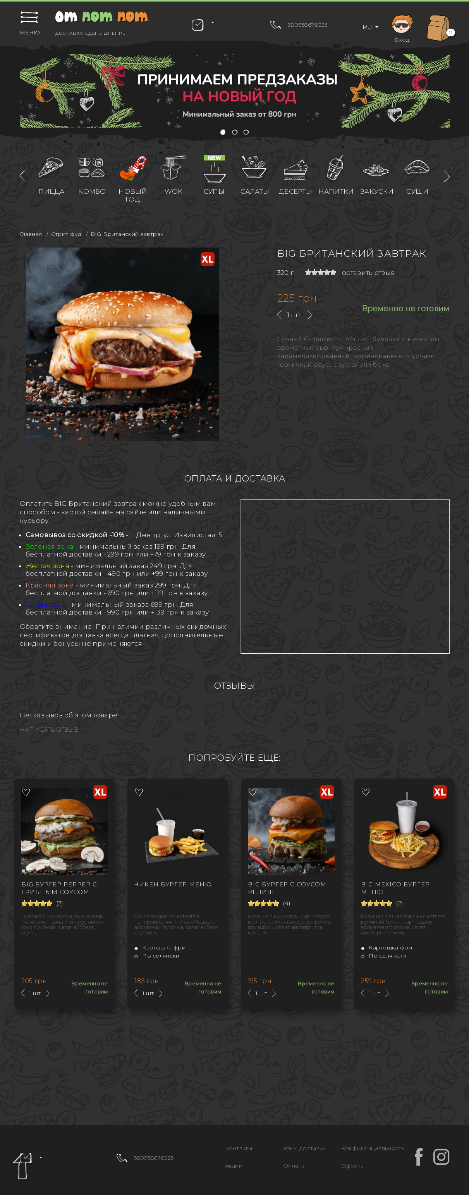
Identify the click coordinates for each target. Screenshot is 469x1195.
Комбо (92, 191)
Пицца (51, 191)
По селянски (156, 955)
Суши (417, 191)
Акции (234, 1165)
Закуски (376, 191)
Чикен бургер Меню (173, 884)
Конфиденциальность (372, 1148)
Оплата (294, 1165)
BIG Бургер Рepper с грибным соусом (59, 888)
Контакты (238, 1148)
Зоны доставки (304, 1148)
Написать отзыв (49, 729)
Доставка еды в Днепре (90, 33)
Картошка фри (160, 947)
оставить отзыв (368, 273)
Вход (402, 27)
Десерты (295, 191)
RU (368, 27)
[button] (223, 133)
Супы (214, 191)
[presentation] (22, 176)
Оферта (352, 1165)
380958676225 (308, 24)
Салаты (255, 191)
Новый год (133, 195)
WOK (174, 191)
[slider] (320, 272)
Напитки (336, 191)
